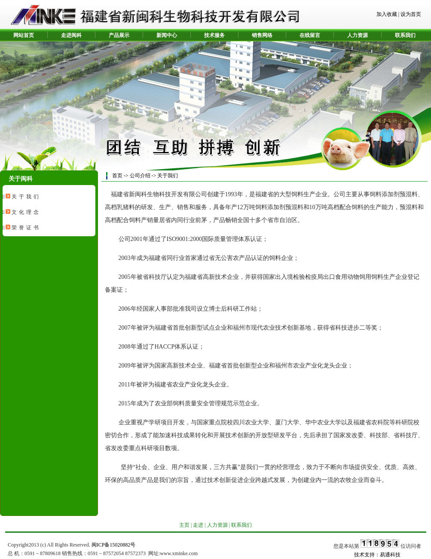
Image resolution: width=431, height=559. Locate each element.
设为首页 (410, 14)
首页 (117, 176)
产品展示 (119, 35)
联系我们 (405, 35)
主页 (184, 525)
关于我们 (26, 197)
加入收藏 (386, 14)
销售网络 (262, 35)
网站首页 (23, 35)
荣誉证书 (26, 228)
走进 (198, 525)
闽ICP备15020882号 (114, 545)
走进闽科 (71, 35)
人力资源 (357, 35)
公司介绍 (140, 176)
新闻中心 (166, 35)
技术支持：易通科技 (377, 555)
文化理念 (26, 212)
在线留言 (310, 35)
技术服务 (214, 35)
